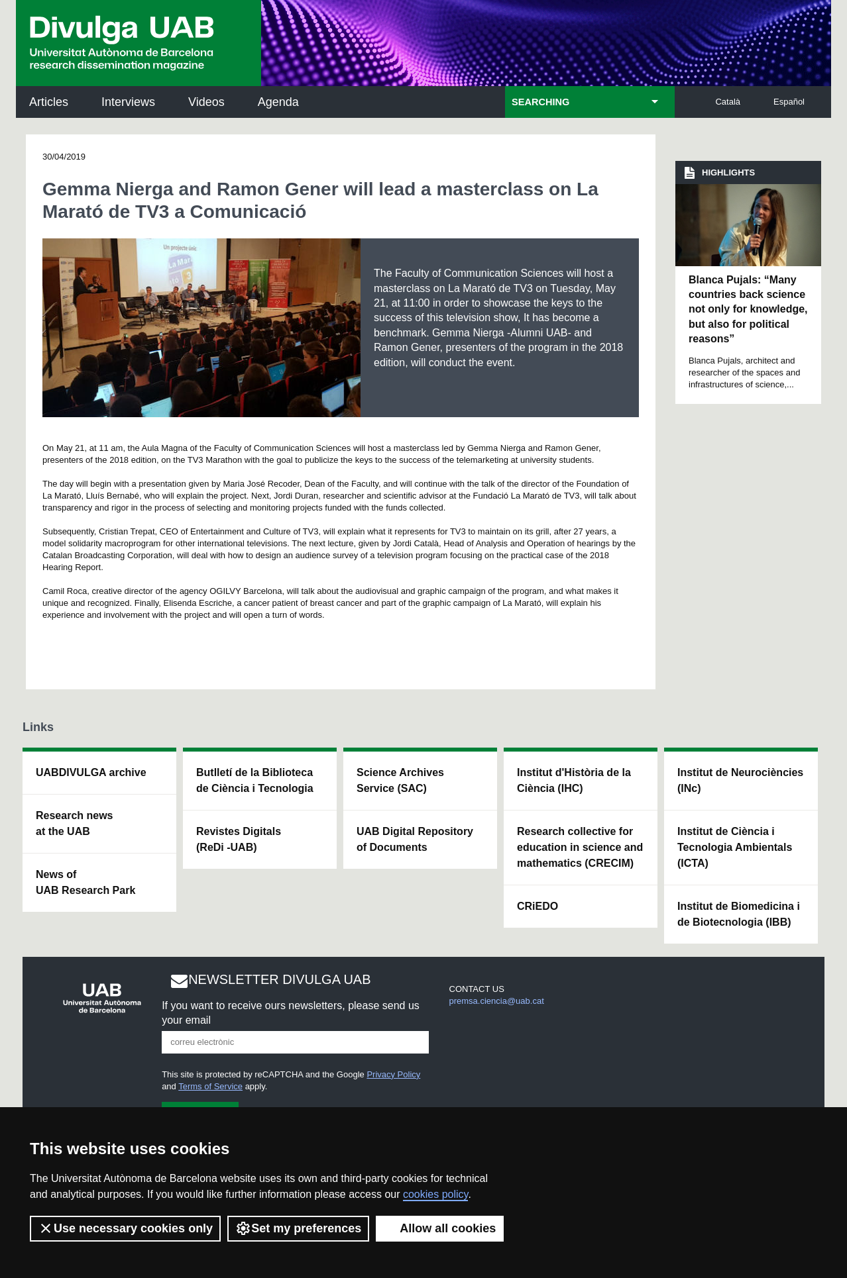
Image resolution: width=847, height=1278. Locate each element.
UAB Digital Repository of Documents (415, 839)
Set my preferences (298, 1228)
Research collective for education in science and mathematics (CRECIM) (580, 847)
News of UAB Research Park (85, 882)
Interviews (128, 102)
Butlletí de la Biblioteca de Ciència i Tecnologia (254, 780)
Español (789, 102)
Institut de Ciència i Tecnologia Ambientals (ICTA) (734, 847)
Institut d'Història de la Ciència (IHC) (574, 780)
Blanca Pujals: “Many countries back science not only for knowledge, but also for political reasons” (748, 309)
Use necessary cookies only (125, 1228)
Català (727, 102)
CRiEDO (537, 906)
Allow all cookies (440, 1228)
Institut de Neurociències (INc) (740, 780)
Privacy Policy (393, 1074)
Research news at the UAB (74, 823)
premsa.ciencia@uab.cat (496, 1001)
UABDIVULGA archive (91, 772)
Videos (206, 102)
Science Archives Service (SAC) (400, 780)
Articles (48, 102)
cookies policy (435, 1194)
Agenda (278, 102)
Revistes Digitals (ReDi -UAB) (238, 839)
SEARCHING (540, 102)
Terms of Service (210, 1086)
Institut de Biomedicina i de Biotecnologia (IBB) (738, 914)
